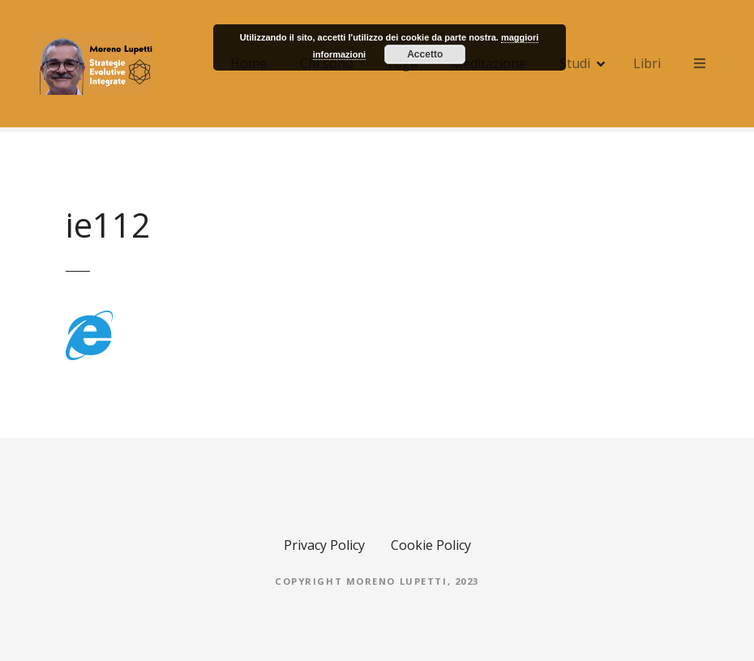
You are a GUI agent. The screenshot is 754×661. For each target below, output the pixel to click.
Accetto (425, 54)
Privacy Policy (324, 545)
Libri (647, 63)
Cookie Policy (431, 545)
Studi (574, 63)
